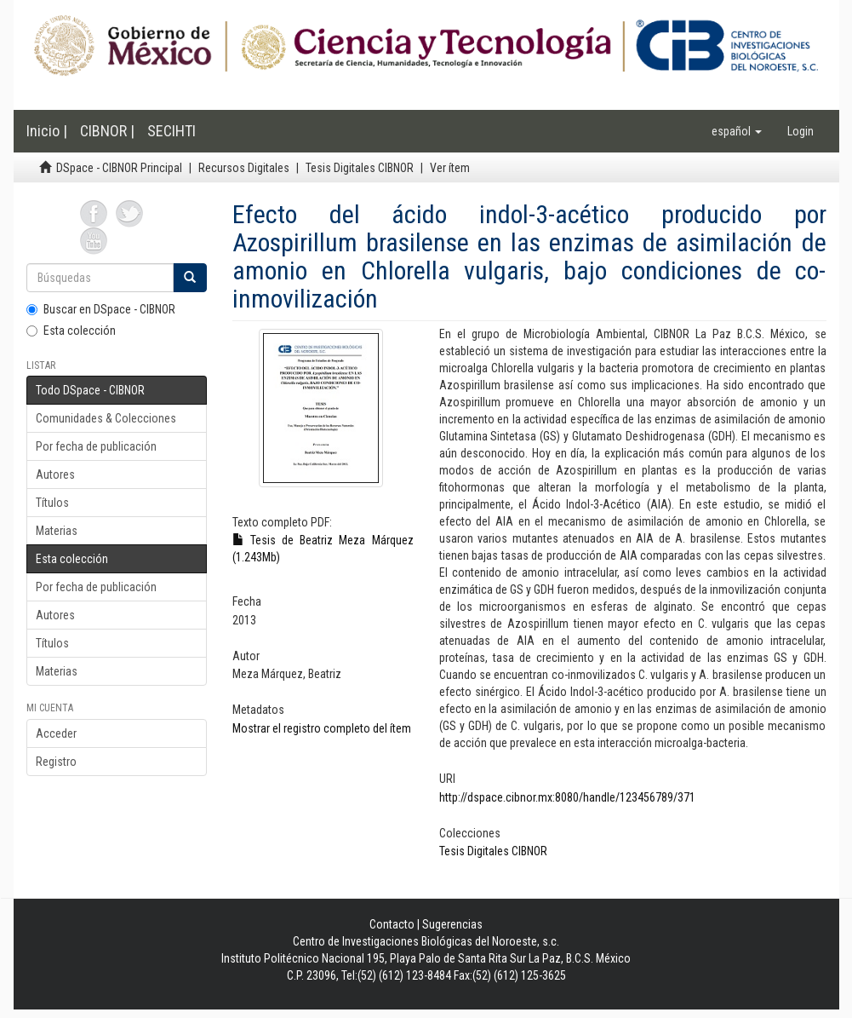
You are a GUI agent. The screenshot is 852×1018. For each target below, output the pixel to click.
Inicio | (46, 131)
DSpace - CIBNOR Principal (119, 168)
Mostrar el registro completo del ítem (321, 728)
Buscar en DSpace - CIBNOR (100, 309)
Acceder (56, 733)
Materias (56, 531)
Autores (55, 474)
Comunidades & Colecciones (106, 418)
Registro (56, 761)
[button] (737, 131)
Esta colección (71, 330)
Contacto (392, 924)
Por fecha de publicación (96, 446)
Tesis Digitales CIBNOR (360, 168)
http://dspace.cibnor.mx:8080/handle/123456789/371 (567, 797)
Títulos (52, 502)
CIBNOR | (107, 131)
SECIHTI (171, 131)
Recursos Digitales (243, 168)
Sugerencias (452, 924)
